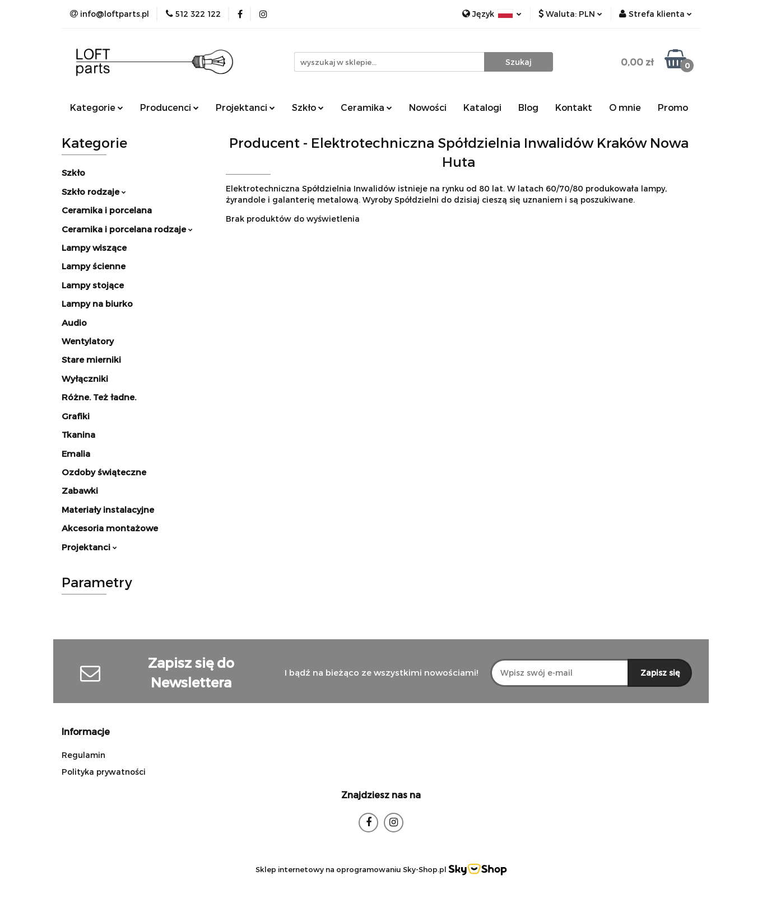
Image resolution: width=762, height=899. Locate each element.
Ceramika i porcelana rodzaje (127, 229)
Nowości (428, 107)
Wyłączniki (85, 378)
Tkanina (78, 434)
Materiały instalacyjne (108, 509)
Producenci (169, 107)
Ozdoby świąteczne (104, 472)
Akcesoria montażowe (110, 528)
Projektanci (245, 107)
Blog (528, 107)
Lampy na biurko (97, 303)
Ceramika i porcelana (107, 210)
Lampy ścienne (94, 266)
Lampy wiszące (94, 247)
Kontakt (573, 107)
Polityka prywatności (104, 771)
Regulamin (83, 755)
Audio (74, 322)
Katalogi (482, 107)
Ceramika (366, 107)
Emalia (76, 453)
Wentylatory (88, 341)
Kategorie (96, 107)
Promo (673, 107)
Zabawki (80, 490)
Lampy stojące (93, 285)
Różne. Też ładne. (99, 397)
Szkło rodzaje (94, 191)
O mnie (625, 107)
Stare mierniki (91, 359)
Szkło (308, 107)
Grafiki (76, 416)
